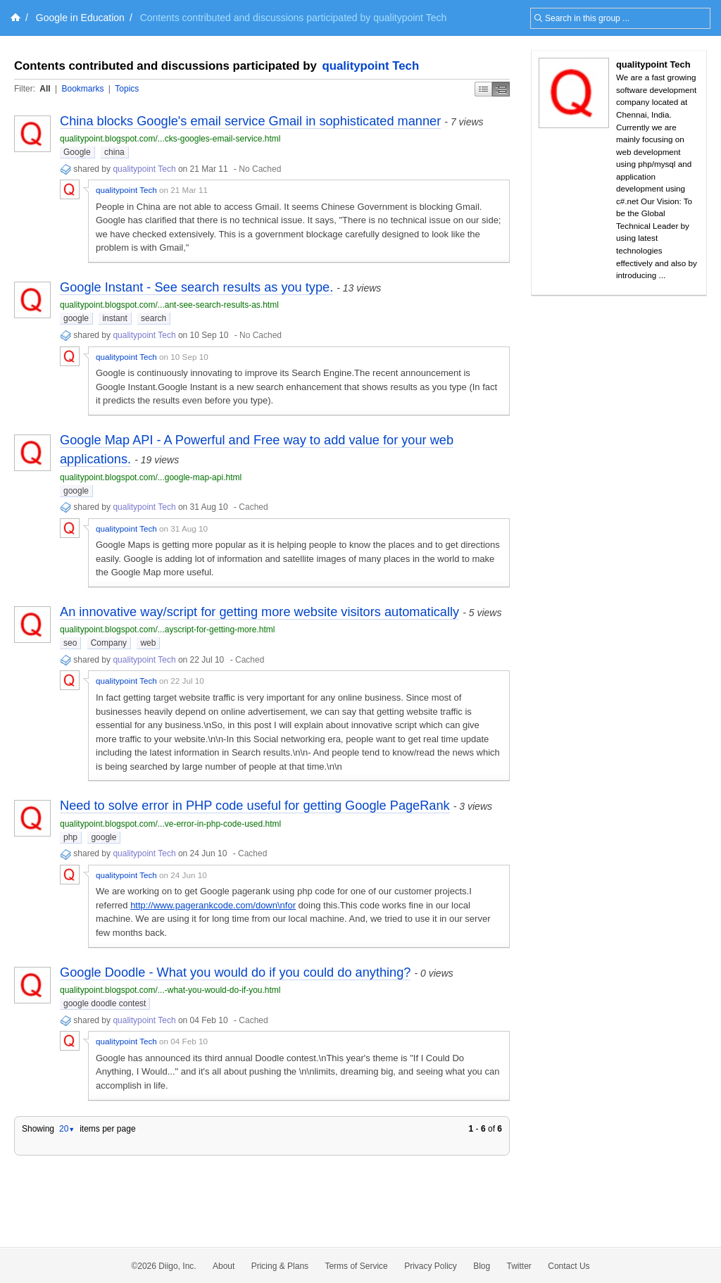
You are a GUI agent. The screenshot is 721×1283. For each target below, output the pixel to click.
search (153, 318)
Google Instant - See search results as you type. (196, 287)
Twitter (519, 1266)
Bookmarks (82, 89)
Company (109, 643)
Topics (127, 89)
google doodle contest (104, 1003)
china (114, 152)
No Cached (260, 169)
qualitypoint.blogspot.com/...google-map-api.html (151, 477)
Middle (501, 89)
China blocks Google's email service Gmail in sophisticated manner (250, 121)
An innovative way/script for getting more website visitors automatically (259, 612)
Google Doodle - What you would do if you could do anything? (235, 972)
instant (114, 318)
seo (70, 643)
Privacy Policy (430, 1266)
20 (67, 1129)
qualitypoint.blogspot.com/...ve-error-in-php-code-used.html (170, 824)
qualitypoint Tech (371, 66)
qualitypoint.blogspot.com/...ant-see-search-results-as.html (169, 305)
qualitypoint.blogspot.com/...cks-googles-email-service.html (170, 139)
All (44, 89)
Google (77, 152)
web (148, 643)
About (223, 1266)
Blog (481, 1266)
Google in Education (80, 17)
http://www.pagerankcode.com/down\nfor (213, 905)
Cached (253, 507)
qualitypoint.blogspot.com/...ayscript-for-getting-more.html (167, 629)
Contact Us (568, 1266)
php (70, 837)
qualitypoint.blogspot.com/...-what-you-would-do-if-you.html (170, 990)
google (76, 318)
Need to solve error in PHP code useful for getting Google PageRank (255, 806)
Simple (483, 89)
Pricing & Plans (279, 1266)
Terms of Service (356, 1266)
